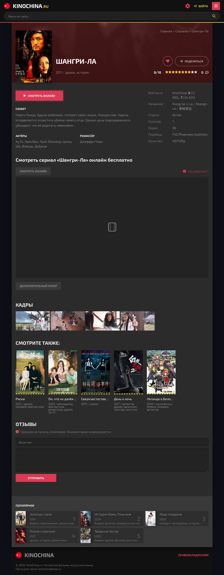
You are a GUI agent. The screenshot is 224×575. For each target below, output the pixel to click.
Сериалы (181, 31)
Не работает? (198, 171)
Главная (166, 31)
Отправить (36, 478)
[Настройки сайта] (188, 6)
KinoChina (26, 5)
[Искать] (214, 16)
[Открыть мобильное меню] (216, 6)
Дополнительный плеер (38, 286)
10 (195, 72)
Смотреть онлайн (41, 95)
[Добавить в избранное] (168, 61)
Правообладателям (193, 555)
